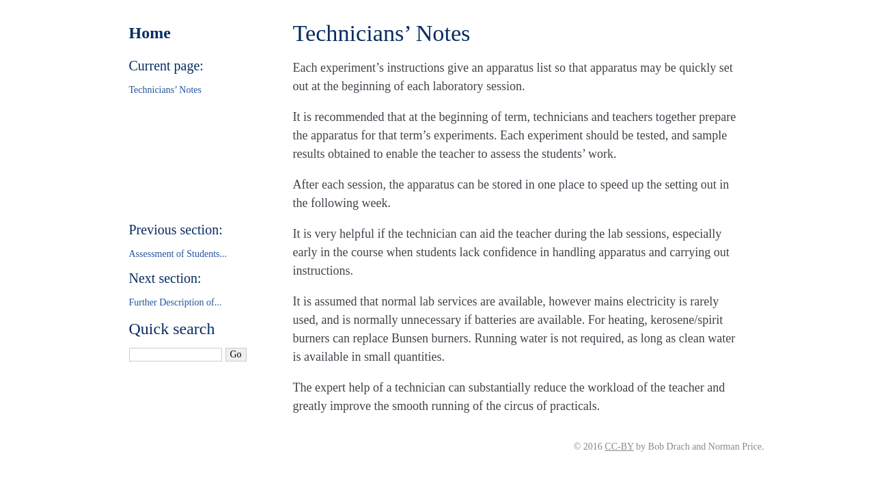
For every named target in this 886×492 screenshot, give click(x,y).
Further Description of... (175, 302)
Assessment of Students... (178, 254)
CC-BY (619, 446)
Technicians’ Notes (165, 90)
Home (150, 33)
